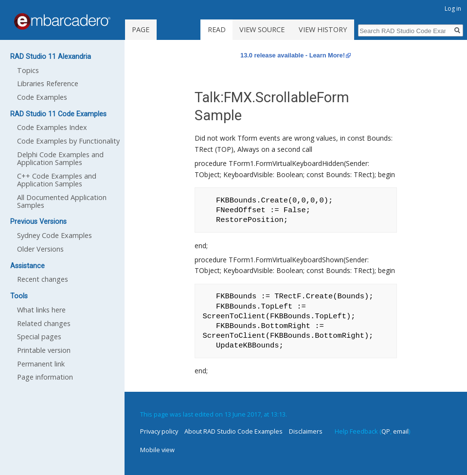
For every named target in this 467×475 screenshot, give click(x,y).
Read (217, 29)
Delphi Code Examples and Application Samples (60, 158)
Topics (28, 70)
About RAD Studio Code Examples (233, 431)
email (401, 431)
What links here (41, 309)
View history (323, 29)
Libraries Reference (47, 83)
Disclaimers (306, 431)
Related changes (44, 323)
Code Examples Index (52, 127)
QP (385, 431)
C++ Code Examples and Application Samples (56, 179)
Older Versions (40, 249)
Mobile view (157, 449)
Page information (45, 377)
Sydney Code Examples (54, 235)
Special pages (39, 336)
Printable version (44, 350)
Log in (453, 8)
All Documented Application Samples (62, 201)
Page (140, 29)
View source (262, 29)
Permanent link (41, 363)
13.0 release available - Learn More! (292, 55)
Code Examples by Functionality (68, 141)
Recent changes (42, 279)
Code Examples (42, 97)
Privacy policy (159, 431)
